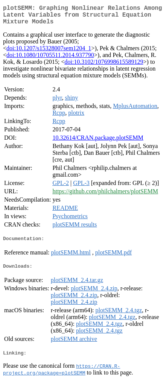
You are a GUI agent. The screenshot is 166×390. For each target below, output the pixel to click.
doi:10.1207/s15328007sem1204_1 (48, 52)
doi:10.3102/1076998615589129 (103, 66)
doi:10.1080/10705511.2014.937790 (50, 59)
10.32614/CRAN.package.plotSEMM (97, 142)
